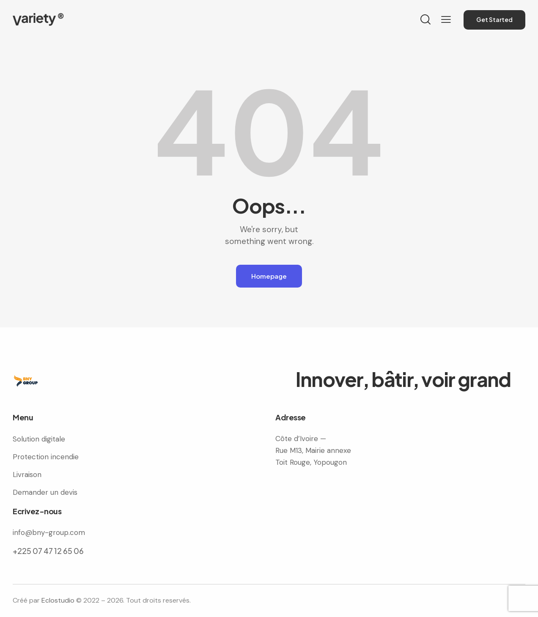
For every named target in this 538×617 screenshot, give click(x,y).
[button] (446, 19)
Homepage (269, 276)
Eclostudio (57, 600)
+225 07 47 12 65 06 (48, 551)
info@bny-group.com (49, 532)
